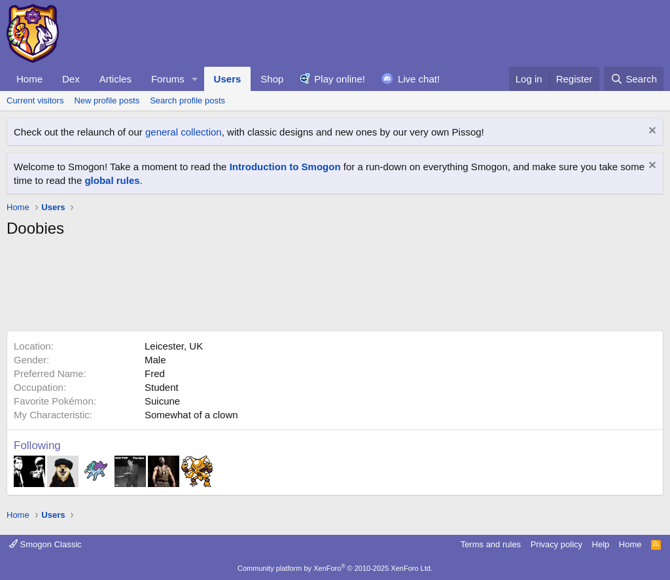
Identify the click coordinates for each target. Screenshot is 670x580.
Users (227, 78)
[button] (195, 79)
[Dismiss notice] (650, 132)
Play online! (339, 78)
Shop (271, 78)
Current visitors (35, 100)
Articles (115, 78)
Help (601, 544)
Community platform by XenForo (335, 568)
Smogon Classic (45, 544)
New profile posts (106, 100)
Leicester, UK (174, 346)
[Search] (633, 79)
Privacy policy (556, 544)
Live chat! (419, 78)
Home (29, 78)
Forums (168, 78)
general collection (183, 131)
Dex (71, 78)
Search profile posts (187, 100)
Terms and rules (491, 544)
